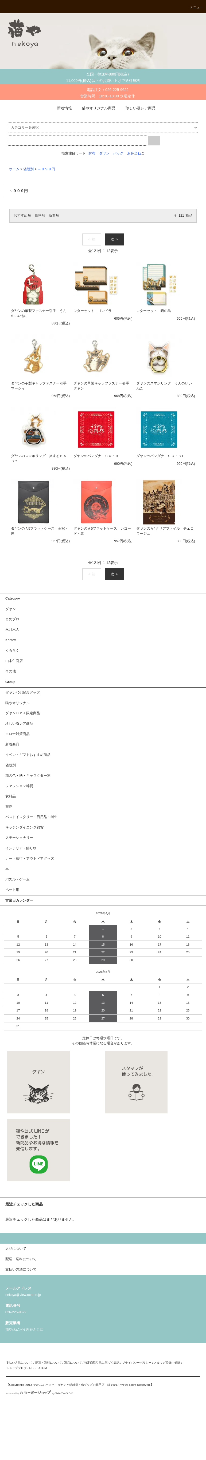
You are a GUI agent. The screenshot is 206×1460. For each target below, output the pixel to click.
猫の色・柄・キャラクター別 (27, 775)
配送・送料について (48, 1362)
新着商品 (12, 744)
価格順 (40, 215)
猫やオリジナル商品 (95, 108)
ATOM (42, 1368)
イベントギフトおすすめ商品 (27, 755)
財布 (91, 153)
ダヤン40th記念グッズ (22, 693)
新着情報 (61, 108)
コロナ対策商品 (17, 734)
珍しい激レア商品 (137, 108)
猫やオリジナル (17, 703)
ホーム (14, 169)
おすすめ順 (22, 215)
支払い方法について (19, 1362)
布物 (8, 806)
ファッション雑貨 (19, 786)
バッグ (118, 153)
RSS (32, 1368)
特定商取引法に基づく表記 (101, 1362)
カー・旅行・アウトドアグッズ (29, 858)
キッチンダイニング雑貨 (24, 827)
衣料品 (10, 796)
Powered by (39, 1393)
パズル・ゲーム (17, 879)
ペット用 (12, 890)
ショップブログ (16, 1368)
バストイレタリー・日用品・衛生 (31, 817)
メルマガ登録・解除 (167, 1362)
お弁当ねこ (136, 153)
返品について (73, 1362)
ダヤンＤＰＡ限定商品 (22, 713)
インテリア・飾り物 (21, 848)
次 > (114, 239)
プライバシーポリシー (136, 1362)
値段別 (28, 169)
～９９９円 (46, 169)
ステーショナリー (19, 838)
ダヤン (104, 153)
